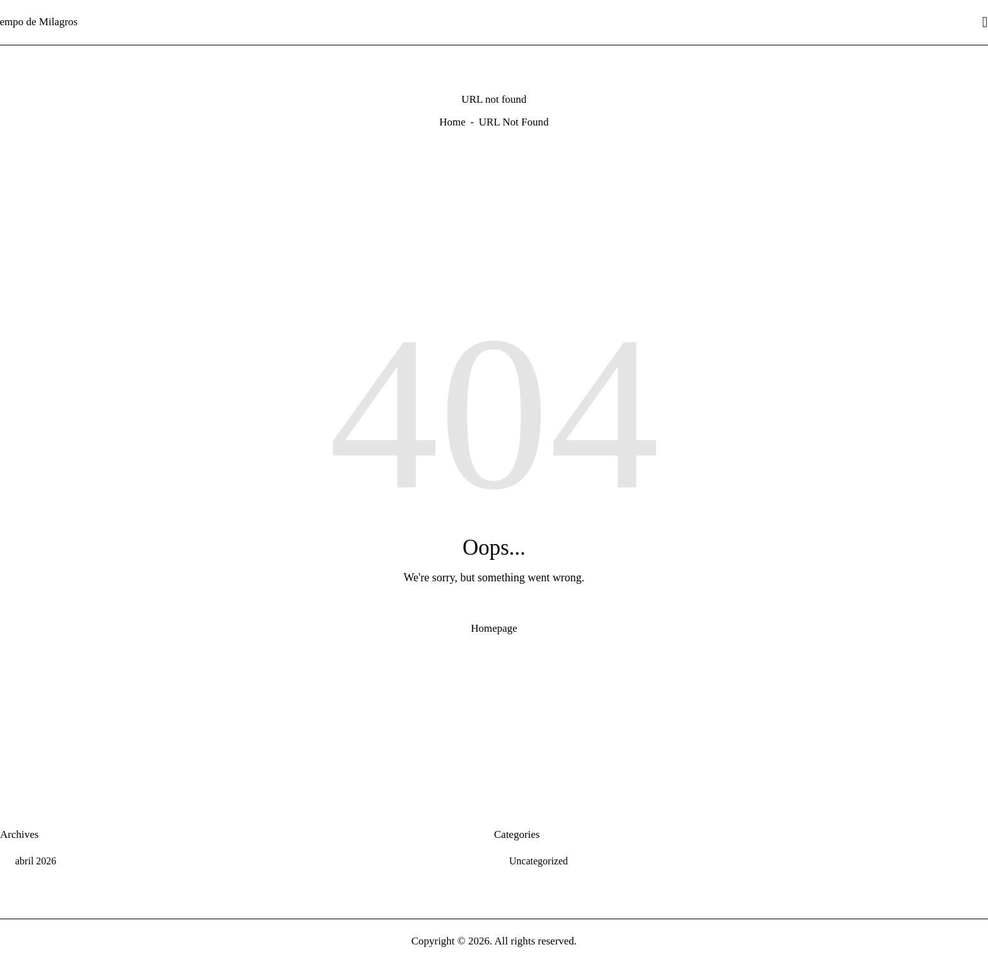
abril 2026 (35, 861)
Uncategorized (538, 861)
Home (452, 122)
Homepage (494, 628)
